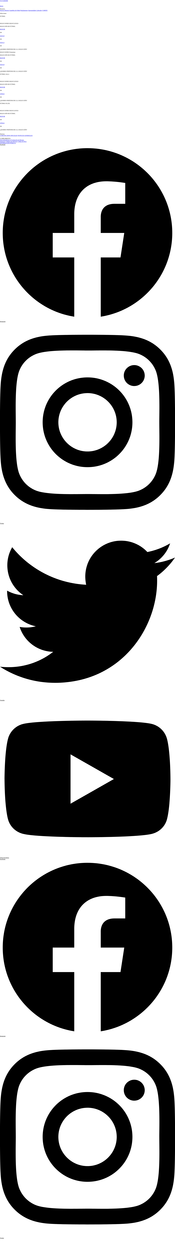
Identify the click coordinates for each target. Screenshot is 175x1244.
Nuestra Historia (4, 10)
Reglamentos (24, 10)
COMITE (44, 10)
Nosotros (4, 8)
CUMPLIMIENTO (6, 137)
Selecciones (4, 12)
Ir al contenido (4, 0)
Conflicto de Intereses (11, 141)
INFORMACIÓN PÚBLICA (8, 143)
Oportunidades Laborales (35, 10)
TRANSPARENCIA (5, 140)
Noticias (3, 133)
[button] (4, 857)
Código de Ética (22, 141)
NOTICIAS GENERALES (25, 135)
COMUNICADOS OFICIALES (9, 135)
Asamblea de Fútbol (14, 10)
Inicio (1, 6)
